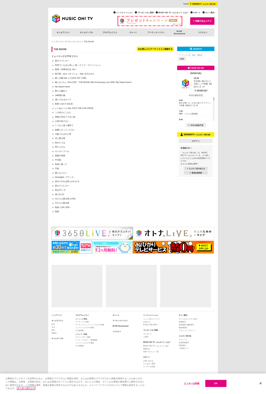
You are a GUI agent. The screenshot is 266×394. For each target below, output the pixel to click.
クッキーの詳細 (149, 367)
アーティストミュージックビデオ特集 (89, 325)
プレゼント (147, 334)
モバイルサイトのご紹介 (188, 319)
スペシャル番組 (81, 319)
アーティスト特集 (82, 322)
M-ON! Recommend (120, 326)
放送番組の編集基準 (186, 325)
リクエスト (202, 32)
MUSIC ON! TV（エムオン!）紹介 (156, 346)
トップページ (57, 42)
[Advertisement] (77, 286)
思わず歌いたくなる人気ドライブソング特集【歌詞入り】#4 (195, 103)
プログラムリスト (109, 32)
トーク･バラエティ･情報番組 (86, 340)
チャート (133, 32)
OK (215, 383)
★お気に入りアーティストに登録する (155, 49)
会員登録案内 (184, 342)
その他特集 (79, 330)
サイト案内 (209, 13)
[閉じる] (260, 383)
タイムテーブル (86, 32)
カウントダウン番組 (83, 337)
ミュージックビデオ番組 (84, 343)
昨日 (53, 324)
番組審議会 (183, 328)
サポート (197, 13)
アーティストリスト (156, 32)
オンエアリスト (63, 32)
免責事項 (182, 322)
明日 (53, 330)
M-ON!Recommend (179, 32)
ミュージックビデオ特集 (84, 328)
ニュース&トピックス (151, 319)
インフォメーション (124, 13)
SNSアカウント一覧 (151, 352)
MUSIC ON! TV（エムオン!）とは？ (173, 13)
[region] (133, 383)
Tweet (185, 4)
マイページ (183, 340)
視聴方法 (146, 349)
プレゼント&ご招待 (145, 13)
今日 (53, 327)
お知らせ (146, 322)
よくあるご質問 (149, 364)
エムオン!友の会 (185, 336)
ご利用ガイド (184, 348)
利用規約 (182, 345)
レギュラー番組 (81, 334)
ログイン (196, 141)
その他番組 (79, 346)
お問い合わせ (148, 361)
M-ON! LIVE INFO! (150, 325)
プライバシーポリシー (187, 330)
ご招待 (145, 337)
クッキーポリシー (26, 388)
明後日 (54, 333)
